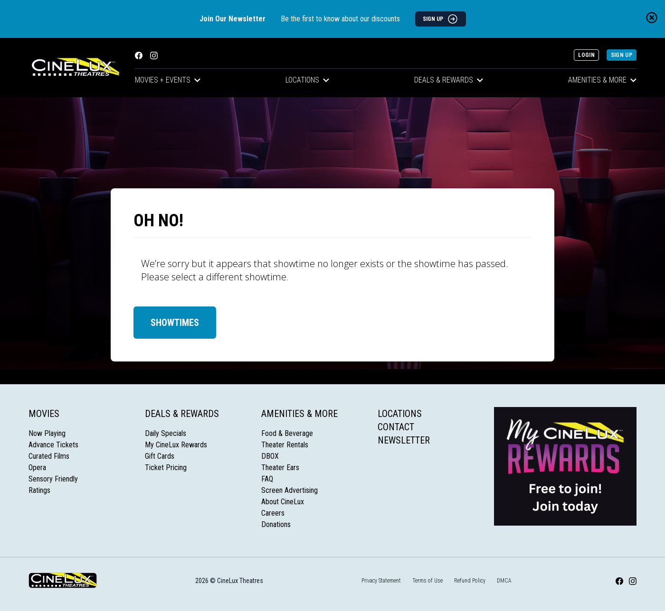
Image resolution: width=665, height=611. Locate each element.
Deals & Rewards (448, 79)
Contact (396, 427)
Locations (307, 79)
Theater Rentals (284, 444)
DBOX (270, 456)
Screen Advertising (289, 490)
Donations (276, 524)
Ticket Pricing (166, 467)
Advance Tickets (53, 444)
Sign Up (621, 55)
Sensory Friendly (53, 478)
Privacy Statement (381, 580)
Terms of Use (427, 580)
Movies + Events (167, 79)
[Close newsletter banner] (651, 17)
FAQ (267, 478)
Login (586, 55)
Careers (273, 513)
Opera (37, 467)
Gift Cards (159, 456)
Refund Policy (469, 580)
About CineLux (282, 501)
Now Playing (47, 433)
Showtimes (175, 322)
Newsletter (404, 440)
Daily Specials (165, 433)
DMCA (504, 580)
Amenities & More (602, 79)
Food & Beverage (287, 433)
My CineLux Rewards (176, 444)
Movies (43, 413)
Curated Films (48, 456)
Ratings (39, 490)
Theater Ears (280, 467)
